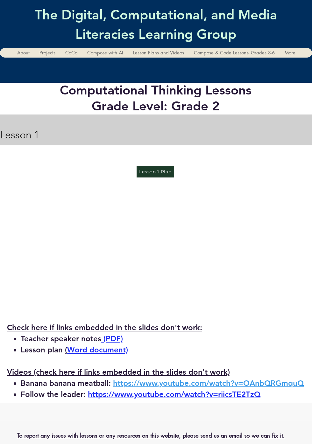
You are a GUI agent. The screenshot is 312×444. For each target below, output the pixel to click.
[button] (47, 53)
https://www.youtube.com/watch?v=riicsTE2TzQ (174, 394)
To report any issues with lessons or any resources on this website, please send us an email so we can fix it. (151, 435)
